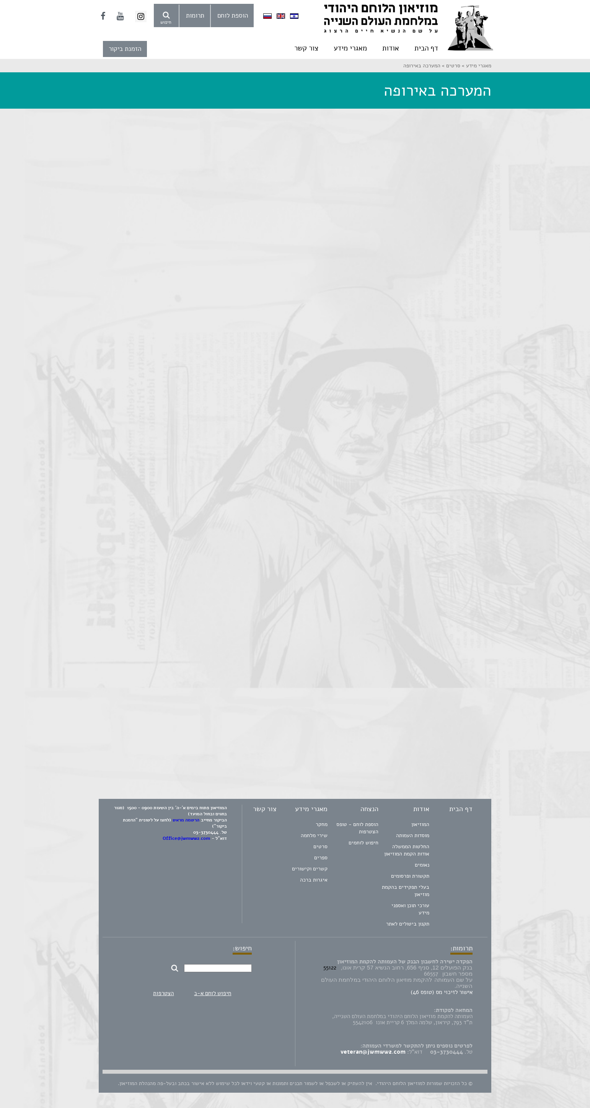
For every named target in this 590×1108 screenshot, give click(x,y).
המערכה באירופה (421, 65)
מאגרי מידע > (475, 65)
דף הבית (426, 48)
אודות (390, 48)
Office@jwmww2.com (186, 838)
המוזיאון (420, 824)
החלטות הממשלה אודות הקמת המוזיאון (406, 850)
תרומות (195, 15)
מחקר (322, 824)
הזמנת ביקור (125, 48)
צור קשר (306, 48)
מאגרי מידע (350, 48)
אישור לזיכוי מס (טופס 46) (442, 992)
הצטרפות (163, 993)
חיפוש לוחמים (363, 842)
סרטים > (450, 65)
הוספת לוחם (232, 15)
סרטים (320, 846)
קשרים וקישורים (310, 868)
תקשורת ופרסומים (410, 876)
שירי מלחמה (314, 835)
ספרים (321, 857)
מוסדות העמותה (412, 835)
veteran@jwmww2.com (373, 1052)
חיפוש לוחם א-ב (212, 993)
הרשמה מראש (186, 820)
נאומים (422, 864)
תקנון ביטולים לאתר (407, 923)
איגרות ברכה (314, 879)
